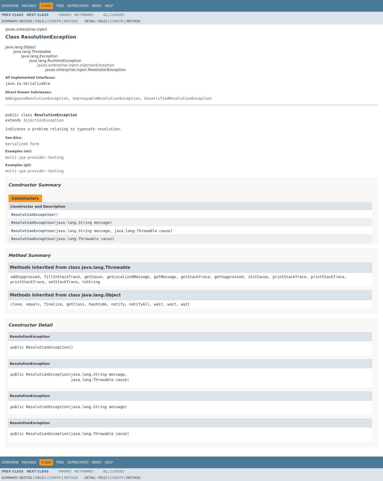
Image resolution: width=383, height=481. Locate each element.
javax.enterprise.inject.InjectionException (75, 65)
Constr (54, 21)
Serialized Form (22, 144)
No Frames (83, 15)
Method (71, 21)
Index (97, 6)
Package (29, 6)
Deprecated (78, 6)
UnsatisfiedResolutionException (178, 98)
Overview (10, 6)
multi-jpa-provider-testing (34, 157)
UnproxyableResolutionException (106, 98)
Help (109, 6)
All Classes (113, 15)
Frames (65, 15)
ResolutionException (32, 214)
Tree (60, 6)
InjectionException (43, 120)
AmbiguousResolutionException (36, 98)
